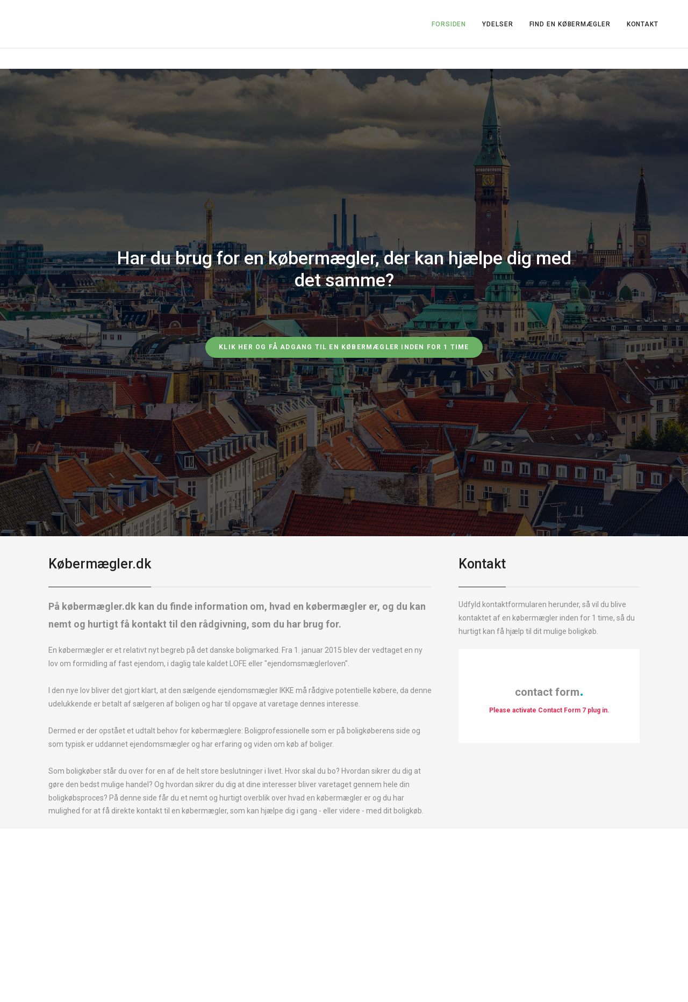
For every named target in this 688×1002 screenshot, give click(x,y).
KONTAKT (642, 24)
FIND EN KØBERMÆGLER (570, 24)
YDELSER (497, 24)
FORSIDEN (449, 24)
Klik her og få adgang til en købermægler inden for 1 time (344, 347)
